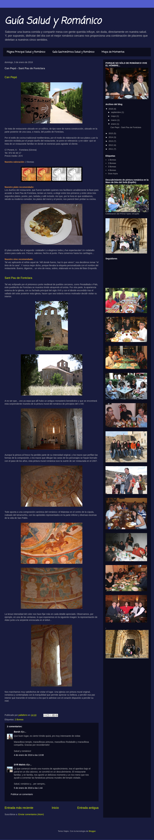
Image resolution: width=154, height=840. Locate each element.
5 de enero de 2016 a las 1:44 (28, 788)
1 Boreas (112, 160)
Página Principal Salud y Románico (26, 52)
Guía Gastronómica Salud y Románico (73, 52)
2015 (111, 133)
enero (114, 124)
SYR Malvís (19, 764)
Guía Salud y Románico (53, 21)
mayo (113, 116)
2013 (111, 141)
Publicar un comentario (22, 794)
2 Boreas (19, 719)
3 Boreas (112, 166)
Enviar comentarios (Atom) (31, 814)
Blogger (92, 831)
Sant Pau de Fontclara (18, 277)
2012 (111, 145)
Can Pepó (11, 77)
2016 (111, 109)
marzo (114, 120)
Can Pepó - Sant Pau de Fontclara (125, 127)
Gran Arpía (113, 173)
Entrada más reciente (19, 807)
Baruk (17, 731)
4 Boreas (112, 170)
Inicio (55, 807)
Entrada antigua (88, 807)
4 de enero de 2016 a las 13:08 (29, 755)
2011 (111, 149)
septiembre (116, 112)
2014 (111, 137)
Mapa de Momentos (113, 52)
